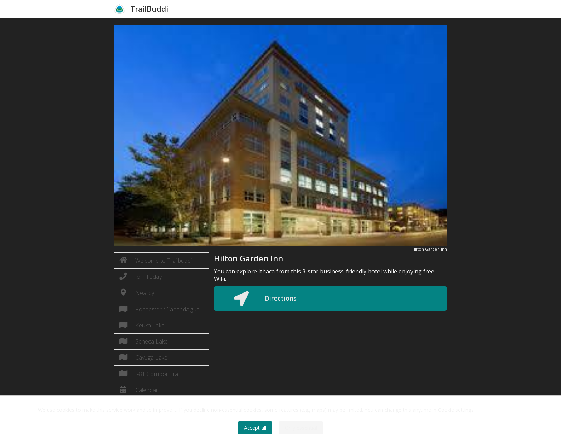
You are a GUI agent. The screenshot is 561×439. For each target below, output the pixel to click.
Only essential (301, 427)
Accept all (255, 427)
